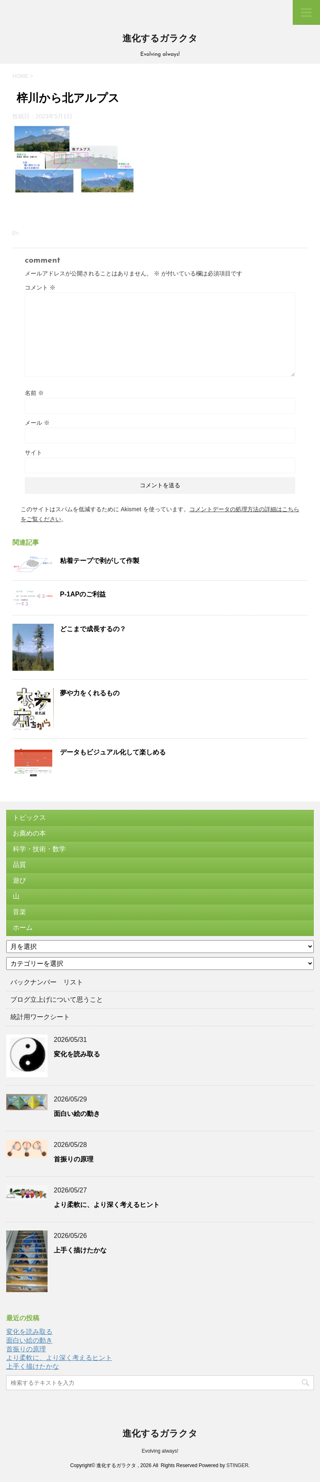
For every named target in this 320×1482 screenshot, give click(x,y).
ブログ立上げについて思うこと (56, 999)
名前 (34, 393)
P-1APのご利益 (83, 594)
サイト (33, 452)
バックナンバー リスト (46, 982)
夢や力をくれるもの (89, 693)
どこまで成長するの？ (93, 628)
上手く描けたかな (80, 1250)
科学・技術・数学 (39, 848)
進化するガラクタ (160, 39)
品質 (19, 864)
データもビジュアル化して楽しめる (113, 752)
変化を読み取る (77, 1054)
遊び (19, 880)
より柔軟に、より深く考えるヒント (107, 1204)
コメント (40, 287)
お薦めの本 (29, 833)
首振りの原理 (73, 1159)
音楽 (19, 911)
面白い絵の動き (77, 1113)
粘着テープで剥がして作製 (99, 560)
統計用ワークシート (40, 1016)
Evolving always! (160, 1451)
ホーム (23, 927)
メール (37, 422)
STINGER (237, 1465)
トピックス (29, 817)
